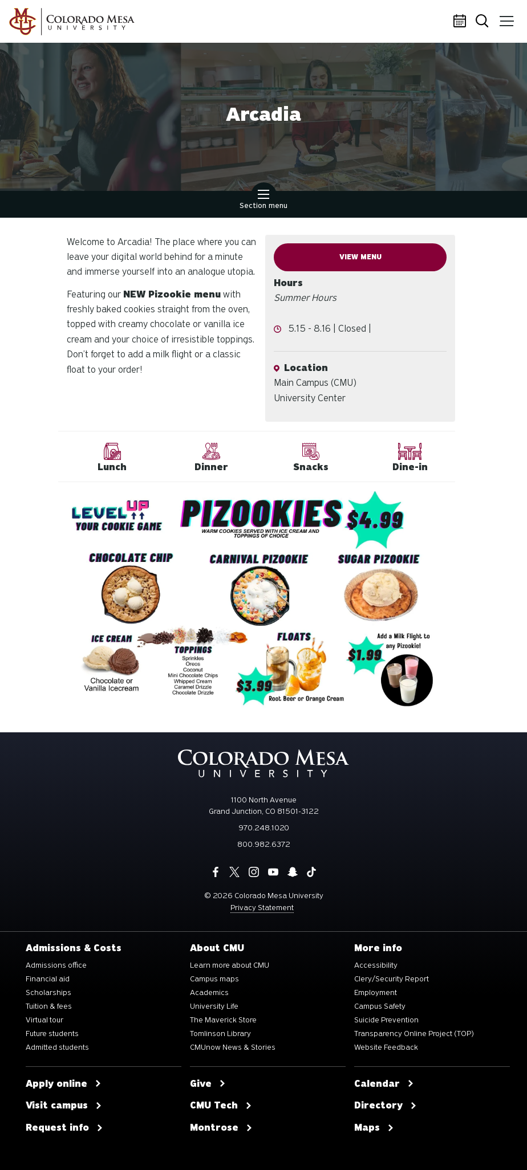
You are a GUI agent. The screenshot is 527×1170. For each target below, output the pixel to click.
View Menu (360, 257)
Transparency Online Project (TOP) (414, 1033)
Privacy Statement (262, 907)
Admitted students (57, 1047)
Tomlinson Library (220, 1033)
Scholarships (48, 992)
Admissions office (56, 965)
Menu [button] (506, 17)
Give (208, 1084)
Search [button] (484, 22)
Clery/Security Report (391, 979)
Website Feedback (386, 1047)
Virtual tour (44, 1020)
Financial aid (48, 979)
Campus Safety (380, 1006)
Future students (52, 1033)
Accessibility (376, 965)
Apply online (64, 1084)
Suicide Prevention (386, 1020)
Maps (374, 1128)
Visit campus (64, 1105)
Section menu (263, 200)
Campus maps (214, 979)
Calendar (461, 21)
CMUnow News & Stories (232, 1047)
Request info (64, 1128)
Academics (209, 992)
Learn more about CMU (229, 965)
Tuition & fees (49, 1006)
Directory (385, 1105)
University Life (214, 1006)
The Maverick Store (223, 1020)
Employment (375, 992)
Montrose (221, 1128)
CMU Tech (221, 1105)
